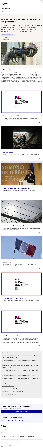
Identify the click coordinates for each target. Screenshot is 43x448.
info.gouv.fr (3, 436)
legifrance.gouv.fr (21, 436)
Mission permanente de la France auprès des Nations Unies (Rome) (20, 375)
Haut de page (39, 402)
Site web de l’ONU (7, 386)
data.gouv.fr (30, 436)
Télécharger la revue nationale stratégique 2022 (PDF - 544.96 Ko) (15, 86)
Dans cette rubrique (7, 69)
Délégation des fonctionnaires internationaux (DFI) (16, 383)
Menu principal (41, 1)
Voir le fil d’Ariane (4, 11)
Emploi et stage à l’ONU (8, 388)
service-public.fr (12, 436)
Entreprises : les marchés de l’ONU (11, 391)
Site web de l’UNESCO (8, 394)
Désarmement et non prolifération (8, 34)
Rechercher (38, 1)
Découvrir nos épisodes (21, 411)
